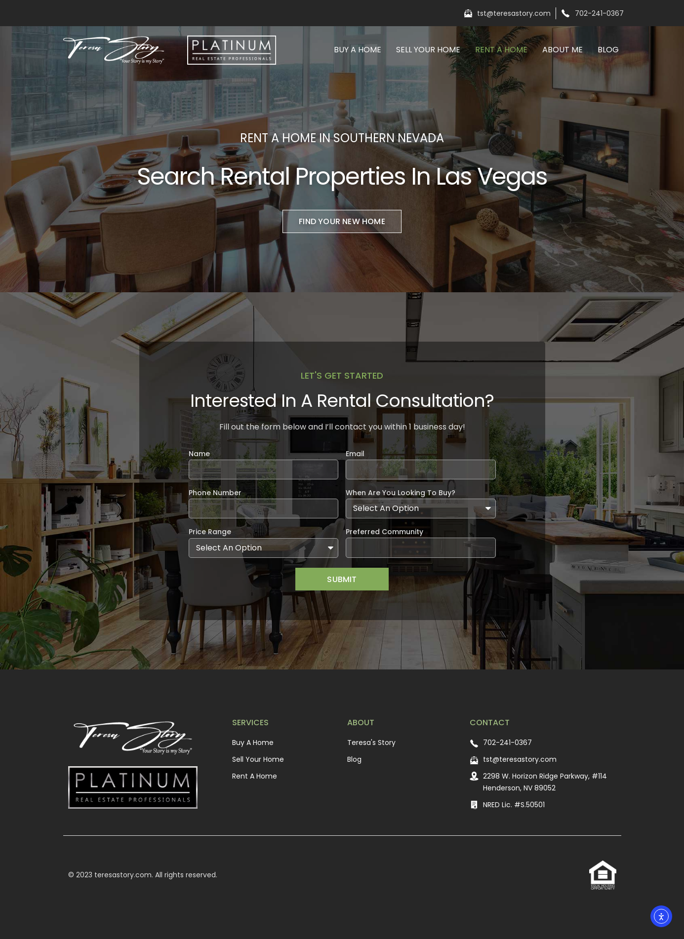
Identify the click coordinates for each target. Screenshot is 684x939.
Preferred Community (384, 532)
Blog (608, 49)
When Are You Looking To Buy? (400, 493)
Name (199, 454)
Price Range (210, 532)
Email (355, 454)
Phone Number (215, 493)
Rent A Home (501, 49)
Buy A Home (357, 49)
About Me (562, 49)
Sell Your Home (428, 49)
